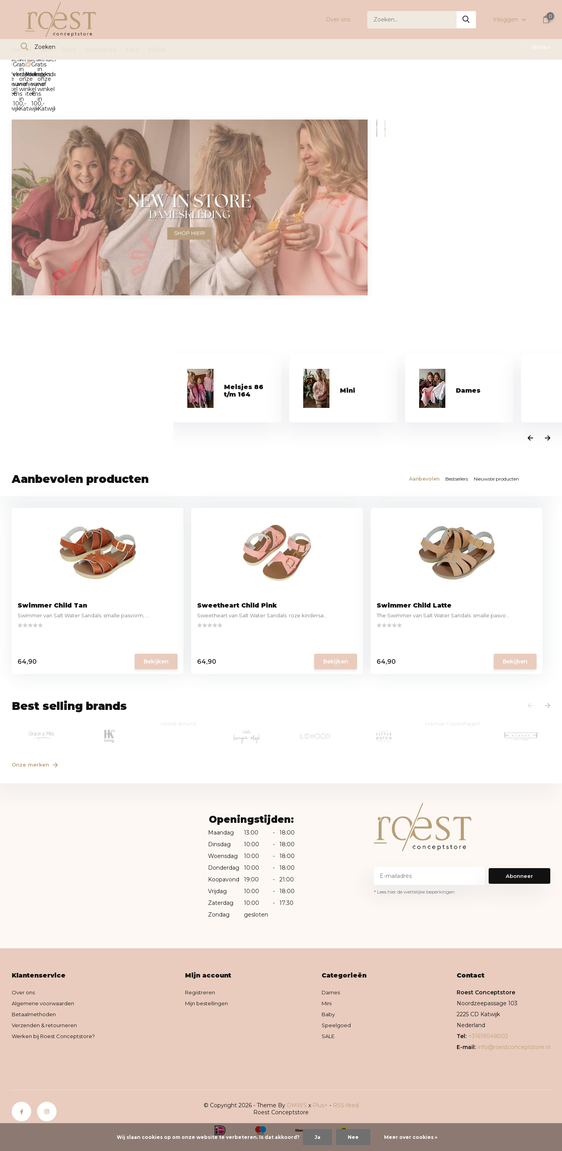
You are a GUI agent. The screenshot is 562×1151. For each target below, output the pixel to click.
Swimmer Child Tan (54, 585)
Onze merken (39, 736)
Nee (353, 1137)
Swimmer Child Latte (327, 585)
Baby (69, 49)
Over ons (338, 19)
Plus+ (320, 1077)
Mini (47, 49)
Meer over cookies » (411, 1137)
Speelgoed (100, 49)
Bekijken (109, 642)
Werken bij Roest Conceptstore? (56, 1008)
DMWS (297, 1077)
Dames (22, 49)
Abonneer (519, 848)
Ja (317, 1137)
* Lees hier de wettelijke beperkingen (414, 864)
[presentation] (530, 400)
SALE (132, 49)
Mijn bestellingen (212, 975)
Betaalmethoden (35, 986)
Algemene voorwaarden (45, 975)
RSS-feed (346, 1077)
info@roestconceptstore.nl (514, 1019)
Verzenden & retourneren (46, 997)
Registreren (205, 965)
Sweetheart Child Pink (194, 585)
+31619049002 (488, 1008)
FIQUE (157, 49)
